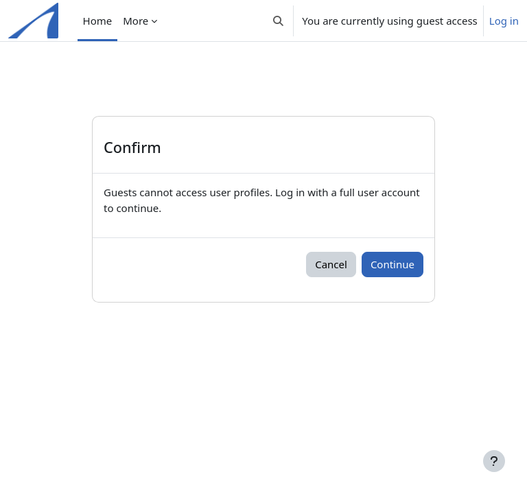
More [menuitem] (135, 20)
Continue (392, 264)
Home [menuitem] (98, 20)
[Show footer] (494, 461)
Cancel (331, 264)
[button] (278, 20)
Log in (504, 20)
